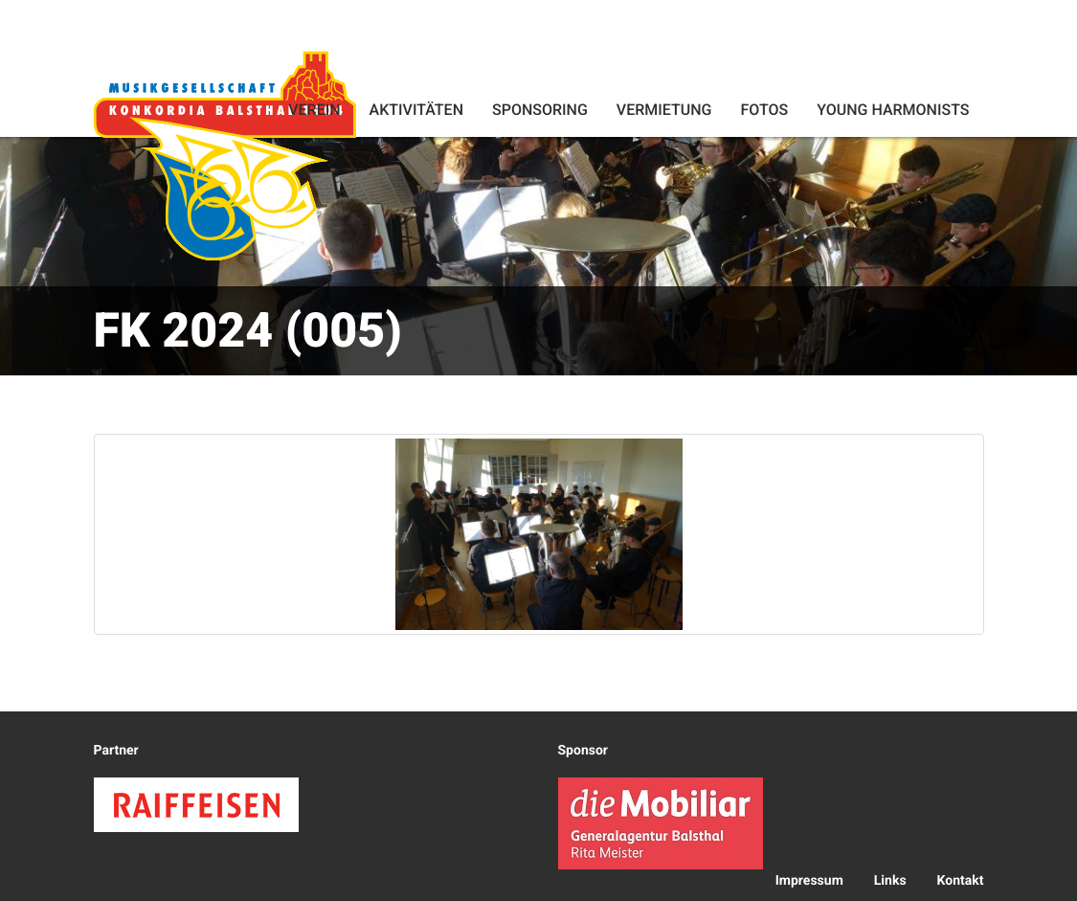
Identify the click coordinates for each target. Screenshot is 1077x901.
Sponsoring (540, 110)
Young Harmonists (893, 110)
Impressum (809, 881)
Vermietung (664, 110)
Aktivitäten (416, 110)
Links (890, 881)
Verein (314, 110)
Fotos (764, 110)
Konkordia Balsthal (225, 155)
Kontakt (960, 881)
